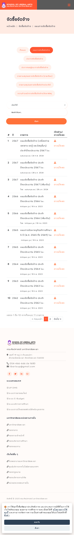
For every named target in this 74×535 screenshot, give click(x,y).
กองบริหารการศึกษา (17, 441)
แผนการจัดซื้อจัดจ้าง (45, 26)
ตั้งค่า (6, 515)
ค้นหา (36, 121)
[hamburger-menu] (69, 5)
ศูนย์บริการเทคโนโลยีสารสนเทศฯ (23, 466)
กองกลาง (12, 430)
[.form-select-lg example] (37, 105)
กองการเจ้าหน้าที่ (15, 435)
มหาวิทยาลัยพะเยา (16, 424)
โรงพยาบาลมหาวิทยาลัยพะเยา (21, 461)
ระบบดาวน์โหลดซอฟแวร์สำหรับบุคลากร (25, 409)
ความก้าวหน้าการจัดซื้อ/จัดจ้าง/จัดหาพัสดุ (35, 93)
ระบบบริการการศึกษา (17, 404)
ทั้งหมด (23, 50)
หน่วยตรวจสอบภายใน (18, 482)
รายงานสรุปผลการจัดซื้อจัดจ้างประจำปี (35, 84)
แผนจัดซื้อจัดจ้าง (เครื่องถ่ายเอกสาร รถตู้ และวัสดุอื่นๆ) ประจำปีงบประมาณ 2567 (34, 145)
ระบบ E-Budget (15, 398)
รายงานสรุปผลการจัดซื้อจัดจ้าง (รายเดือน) (34, 76)
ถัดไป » (57, 319)
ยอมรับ (37, 522)
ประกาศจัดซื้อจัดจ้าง (34, 58)
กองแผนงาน (13, 446)
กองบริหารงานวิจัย (16, 477)
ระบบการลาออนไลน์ (17, 393)
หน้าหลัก (11, 26)
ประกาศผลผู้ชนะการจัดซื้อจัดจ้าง (35, 67)
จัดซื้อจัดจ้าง (25, 26)
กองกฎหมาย (13, 472)
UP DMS (12, 387)
